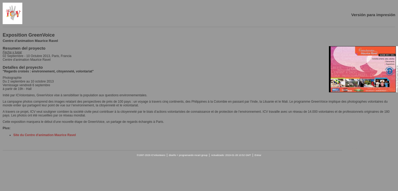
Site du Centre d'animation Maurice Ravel (44, 135)
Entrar (258, 155)
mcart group (201, 155)
